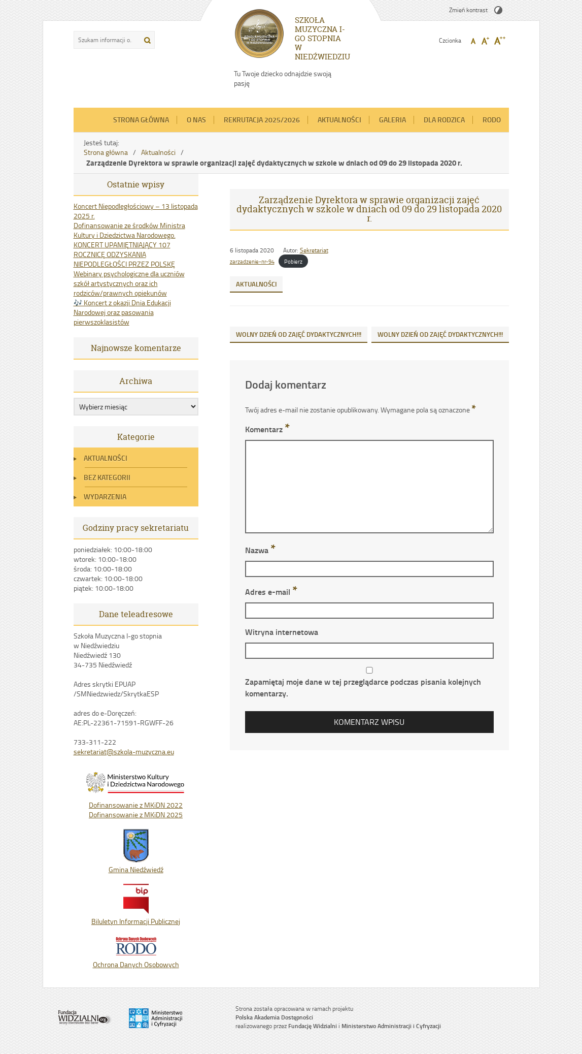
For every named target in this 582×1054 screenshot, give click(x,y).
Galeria (392, 119)
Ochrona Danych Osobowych (136, 959)
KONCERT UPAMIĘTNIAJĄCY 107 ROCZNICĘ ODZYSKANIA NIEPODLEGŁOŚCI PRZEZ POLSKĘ (124, 254)
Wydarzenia (105, 496)
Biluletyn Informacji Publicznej (135, 916)
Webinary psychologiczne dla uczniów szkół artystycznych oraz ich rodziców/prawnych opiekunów (129, 283)
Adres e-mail (271, 591)
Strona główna (141, 119)
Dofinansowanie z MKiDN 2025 (136, 814)
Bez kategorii (107, 477)
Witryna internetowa (281, 631)
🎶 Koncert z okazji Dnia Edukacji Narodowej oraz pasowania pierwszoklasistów (122, 312)
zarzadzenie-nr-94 (252, 261)
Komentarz (267, 429)
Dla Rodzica (444, 119)
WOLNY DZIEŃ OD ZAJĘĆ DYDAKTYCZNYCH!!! (298, 334)
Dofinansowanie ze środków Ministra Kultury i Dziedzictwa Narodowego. (129, 230)
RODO (492, 119)
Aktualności (339, 119)
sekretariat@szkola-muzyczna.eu (124, 751)
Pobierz (293, 261)
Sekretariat (314, 250)
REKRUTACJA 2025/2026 (262, 119)
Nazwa (260, 549)
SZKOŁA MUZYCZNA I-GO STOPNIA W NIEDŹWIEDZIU (322, 38)
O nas (196, 119)
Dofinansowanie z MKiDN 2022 (136, 805)
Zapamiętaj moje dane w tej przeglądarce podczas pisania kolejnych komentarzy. (363, 687)
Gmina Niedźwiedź (136, 864)
